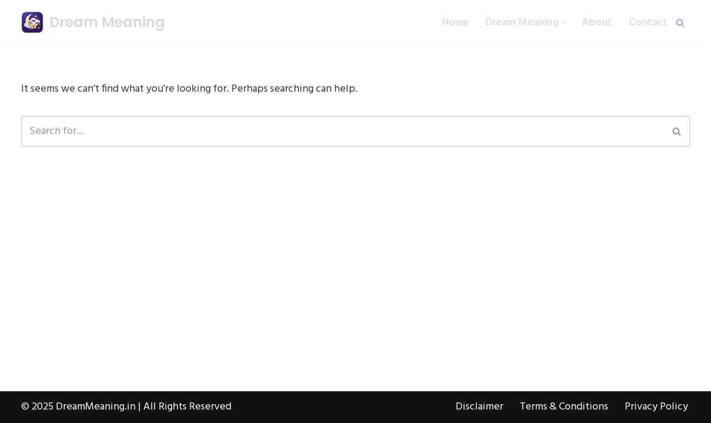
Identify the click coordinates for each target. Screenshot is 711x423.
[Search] (680, 22)
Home (455, 22)
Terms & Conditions (564, 406)
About (597, 22)
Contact (648, 22)
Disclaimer (479, 406)
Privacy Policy (656, 406)
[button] (563, 23)
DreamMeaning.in (96, 406)
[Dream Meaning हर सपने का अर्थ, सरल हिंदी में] (93, 23)
